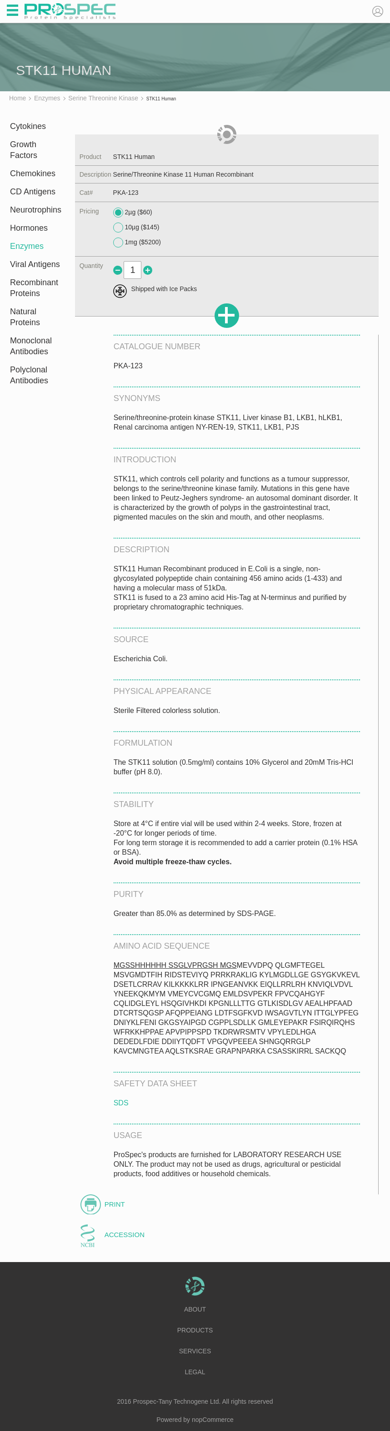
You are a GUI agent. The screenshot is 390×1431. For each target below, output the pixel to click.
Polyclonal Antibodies (29, 375)
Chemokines (32, 173)
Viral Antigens (35, 264)
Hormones (29, 228)
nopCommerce (213, 1419)
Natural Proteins (25, 317)
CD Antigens (32, 191)
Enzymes (27, 246)
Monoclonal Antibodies (31, 346)
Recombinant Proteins (34, 288)
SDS (121, 1103)
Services (195, 1351)
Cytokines (28, 126)
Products (195, 1330)
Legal (195, 1372)
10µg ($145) (136, 228)
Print (115, 1204)
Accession (125, 1234)
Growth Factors (23, 150)
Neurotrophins (35, 209)
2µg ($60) (132, 213)
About (195, 1309)
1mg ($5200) (137, 243)
